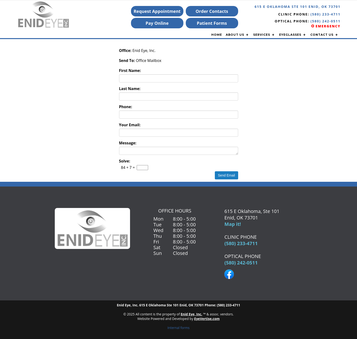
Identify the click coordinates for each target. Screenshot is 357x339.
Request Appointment (157, 11)
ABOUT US (235, 34)
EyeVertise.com (207, 318)
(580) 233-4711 (326, 14)
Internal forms (178, 327)
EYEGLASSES (290, 34)
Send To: (127, 60)
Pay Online (157, 23)
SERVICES (261, 34)
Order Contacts (212, 11)
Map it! (232, 224)
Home (216, 34)
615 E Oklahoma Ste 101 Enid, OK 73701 (297, 6)
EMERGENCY (325, 26)
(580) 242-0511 (241, 262)
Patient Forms (212, 23)
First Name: (130, 70)
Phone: (125, 106)
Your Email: (130, 124)
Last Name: (130, 88)
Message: (127, 143)
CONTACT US (321, 34)
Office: (125, 50)
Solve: (124, 161)
